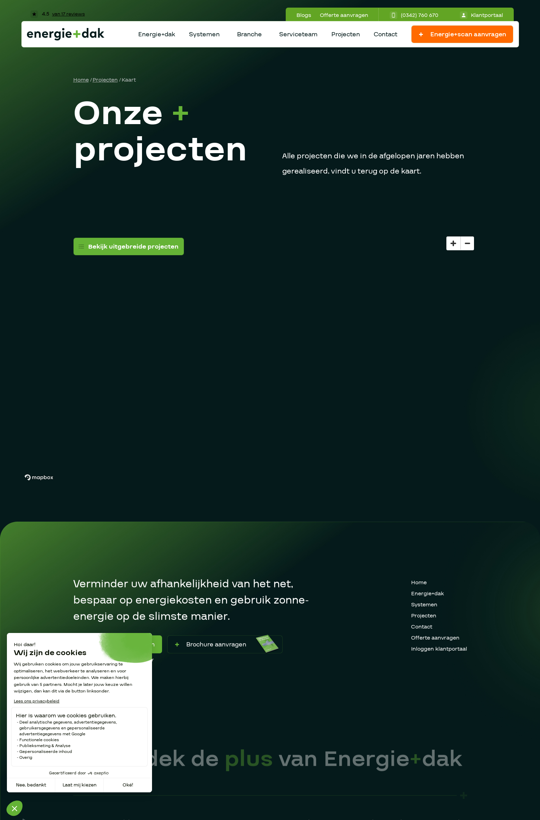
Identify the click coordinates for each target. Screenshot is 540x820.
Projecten (345, 34)
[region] (270, 345)
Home (81, 80)
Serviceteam (298, 34)
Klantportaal (481, 15)
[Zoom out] (467, 243)
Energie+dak (156, 34)
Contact (385, 34)
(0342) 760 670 (414, 15)
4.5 (57, 14)
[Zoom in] (453, 243)
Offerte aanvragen (344, 15)
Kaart (129, 80)
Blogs (303, 15)
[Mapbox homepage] (38, 478)
